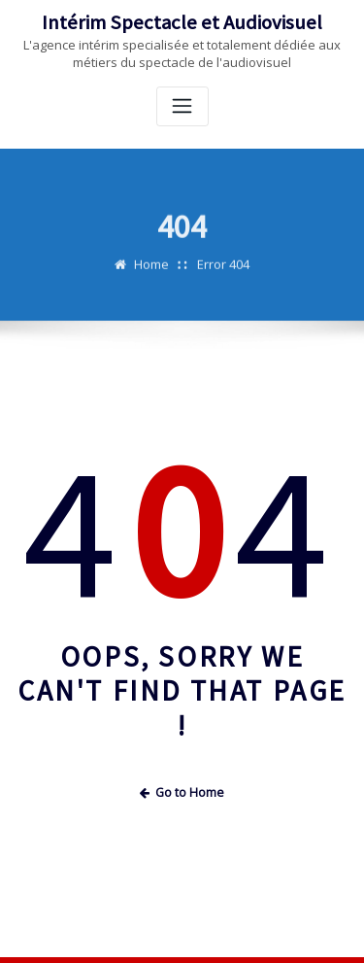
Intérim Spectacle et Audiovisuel (182, 22)
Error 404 (223, 271)
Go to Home (182, 792)
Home (151, 271)
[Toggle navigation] (182, 106)
